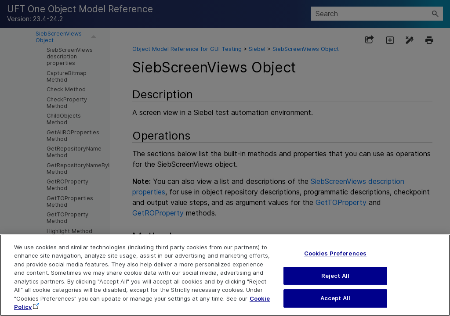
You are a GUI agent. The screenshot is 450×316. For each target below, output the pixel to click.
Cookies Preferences (335, 253)
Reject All (335, 275)
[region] (225, 275)
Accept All (335, 298)
